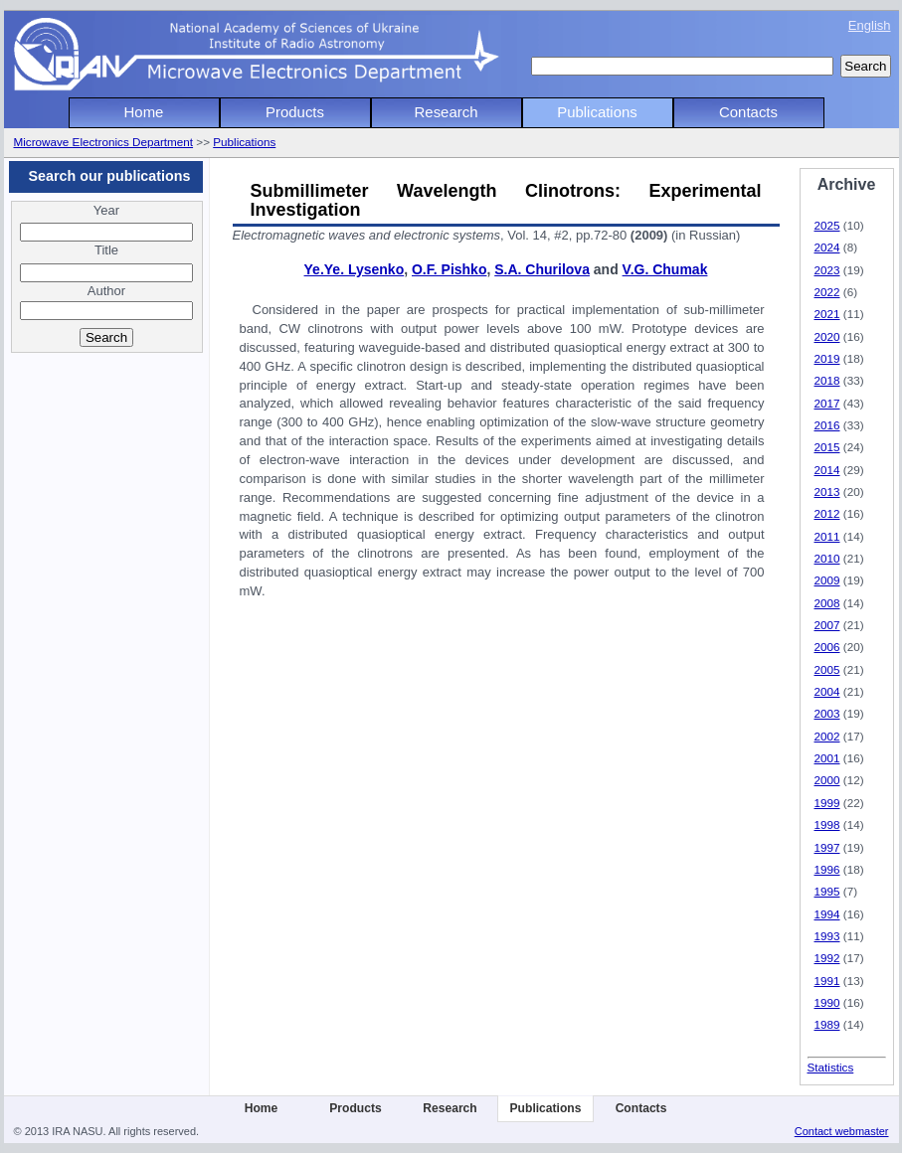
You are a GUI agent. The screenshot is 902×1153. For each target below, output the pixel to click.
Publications (597, 111)
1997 (827, 847)
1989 (827, 1024)
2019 (827, 358)
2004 (827, 691)
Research (446, 111)
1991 (827, 980)
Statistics (831, 1067)
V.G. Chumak (665, 269)
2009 (827, 580)
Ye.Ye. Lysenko (354, 269)
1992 (827, 957)
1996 (827, 869)
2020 (827, 336)
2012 (827, 513)
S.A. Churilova (542, 269)
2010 (827, 558)
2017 (827, 403)
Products (295, 111)
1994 (827, 913)
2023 (827, 269)
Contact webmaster (842, 1131)
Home (144, 111)
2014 (827, 469)
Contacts (748, 111)
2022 (827, 291)
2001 (827, 757)
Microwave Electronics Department (104, 141)
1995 (827, 891)
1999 (827, 802)
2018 (827, 380)
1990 (827, 1002)
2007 (827, 624)
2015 (827, 446)
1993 (827, 935)
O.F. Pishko (449, 269)
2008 (827, 602)
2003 (827, 713)
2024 (827, 247)
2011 (827, 536)
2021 (827, 313)
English (869, 25)
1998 (827, 824)
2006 (827, 646)
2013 (827, 491)
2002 (827, 736)
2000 (827, 779)
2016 (827, 424)
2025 (827, 225)
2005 (827, 669)
